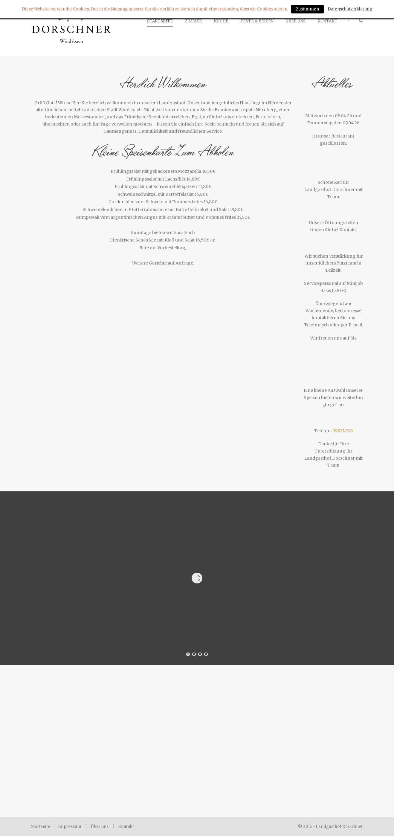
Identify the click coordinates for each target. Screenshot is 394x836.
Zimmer (193, 21)
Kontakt (327, 21)
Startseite (160, 21)
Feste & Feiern (257, 21)
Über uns (100, 826)
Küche (221, 21)
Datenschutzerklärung (350, 9)
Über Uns (295, 21)
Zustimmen (307, 9)
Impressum (69, 826)
